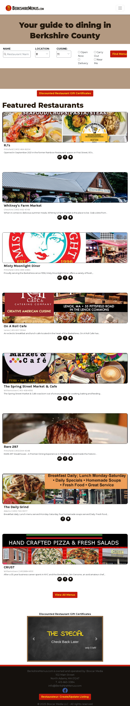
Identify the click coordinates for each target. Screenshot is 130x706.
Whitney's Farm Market (23, 205)
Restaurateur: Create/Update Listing (65, 696)
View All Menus (65, 594)
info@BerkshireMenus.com (65, 685)
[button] (33, 639)
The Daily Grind (16, 507)
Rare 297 (11, 447)
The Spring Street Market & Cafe (30, 386)
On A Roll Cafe (15, 326)
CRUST (9, 567)
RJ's (7, 145)
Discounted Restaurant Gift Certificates (65, 93)
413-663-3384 (66, 682)
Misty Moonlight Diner (22, 266)
